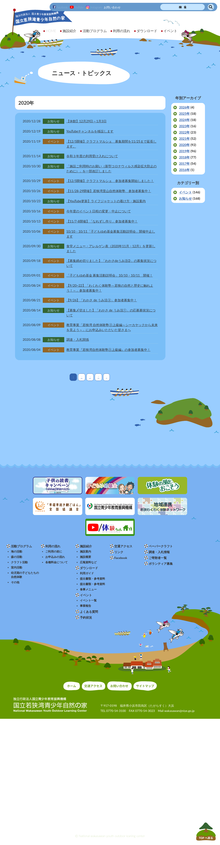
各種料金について (56, 562)
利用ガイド (87, 573)
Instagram (94, 7)
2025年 (184, 113)
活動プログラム (21, 546)
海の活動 (16, 551)
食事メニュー (88, 589)
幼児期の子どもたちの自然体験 (25, 575)
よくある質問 (89, 611)
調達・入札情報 (159, 552)
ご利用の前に (53, 551)
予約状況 (86, 617)
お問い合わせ (112, 7)
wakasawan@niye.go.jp (179, 711)
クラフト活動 (19, 562)
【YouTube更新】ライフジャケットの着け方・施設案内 (106, 201)
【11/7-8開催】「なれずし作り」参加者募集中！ (102, 221)
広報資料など (88, 562)
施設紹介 (86, 546)
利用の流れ (52, 546)
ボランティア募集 (161, 563)
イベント (185, 192)
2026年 (184, 107)
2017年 (184, 163)
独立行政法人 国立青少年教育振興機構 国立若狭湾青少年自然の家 (36, 27)
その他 (15, 582)
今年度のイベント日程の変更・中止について (98, 211)
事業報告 (85, 605)
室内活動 (16, 567)
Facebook (60, 7)
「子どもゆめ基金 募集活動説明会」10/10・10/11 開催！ (109, 275)
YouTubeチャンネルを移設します (90, 131)
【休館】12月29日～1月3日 (86, 121)
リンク (118, 552)
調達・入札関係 (77, 339)
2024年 (184, 120)
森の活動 (16, 557)
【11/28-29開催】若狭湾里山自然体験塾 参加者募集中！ (108, 191)
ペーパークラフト (161, 546)
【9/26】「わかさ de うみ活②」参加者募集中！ (101, 300)
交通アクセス (123, 546)
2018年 (184, 157)
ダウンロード (89, 568)
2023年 (184, 126)
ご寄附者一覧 (158, 558)
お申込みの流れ (55, 557)
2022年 (184, 132)
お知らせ (185, 198)
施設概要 (85, 557)
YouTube (77, 7)
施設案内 (85, 551)
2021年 (184, 138)
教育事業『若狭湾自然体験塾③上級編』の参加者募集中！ (108, 350)
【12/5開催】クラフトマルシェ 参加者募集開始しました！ (110, 181)
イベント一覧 (88, 600)
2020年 (184, 145)
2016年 (184, 170)
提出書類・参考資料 (92, 578)
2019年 (184, 151)
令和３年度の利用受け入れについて (92, 156)
